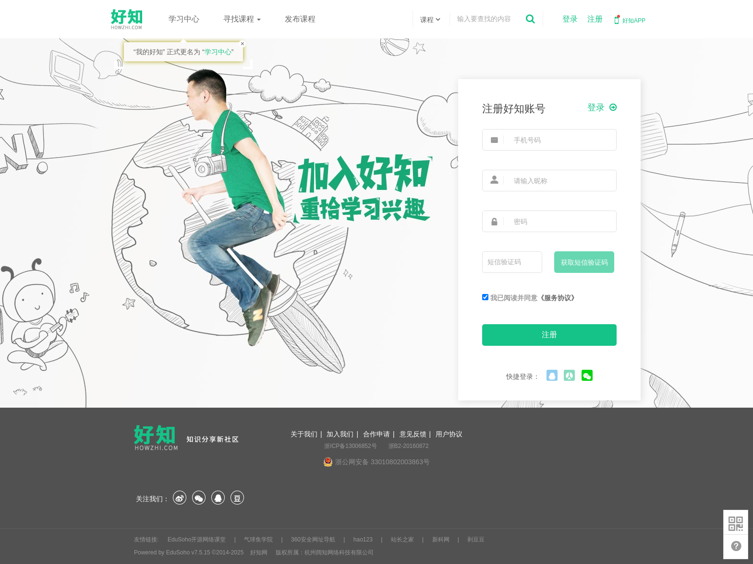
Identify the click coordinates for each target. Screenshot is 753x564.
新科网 (441, 539)
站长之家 (403, 539)
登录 (570, 19)
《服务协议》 (557, 298)
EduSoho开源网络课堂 (198, 539)
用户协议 (449, 434)
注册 (595, 19)
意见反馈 (413, 434)
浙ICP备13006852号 (350, 446)
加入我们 (340, 434)
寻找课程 (242, 19)
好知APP (628, 19)
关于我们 (304, 434)
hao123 (363, 539)
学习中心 (184, 19)
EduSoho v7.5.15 (188, 552)
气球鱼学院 (259, 539)
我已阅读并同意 (530, 298)
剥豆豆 (476, 539)
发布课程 (300, 19)
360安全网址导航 (314, 539)
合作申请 (376, 434)
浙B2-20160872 (409, 446)
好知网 (258, 552)
